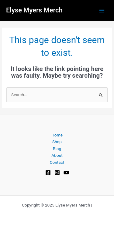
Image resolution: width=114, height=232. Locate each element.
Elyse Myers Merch (34, 10)
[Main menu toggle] (102, 10)
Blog (57, 148)
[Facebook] (48, 172)
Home (57, 135)
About (56, 155)
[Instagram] (57, 172)
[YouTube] (66, 172)
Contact (57, 162)
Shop (57, 141)
